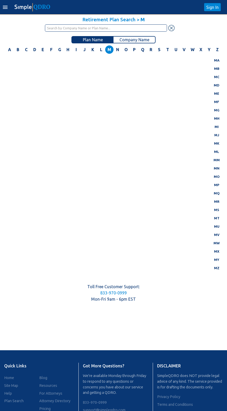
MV (216, 235)
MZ (216, 268)
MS (216, 210)
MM (216, 160)
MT (216, 218)
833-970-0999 (113, 293)
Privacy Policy (168, 397)
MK (216, 143)
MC (216, 77)
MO (217, 176)
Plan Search (14, 401)
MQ (217, 193)
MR (216, 201)
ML (216, 151)
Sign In (212, 7)
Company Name (134, 39)
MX (216, 251)
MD (216, 85)
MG (216, 110)
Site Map (11, 385)
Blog (43, 378)
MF (216, 102)
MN (216, 168)
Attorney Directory (54, 401)
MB (216, 68)
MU (216, 226)
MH (216, 118)
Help (8, 393)
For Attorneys (50, 393)
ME (216, 93)
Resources (48, 385)
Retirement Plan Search (109, 19)
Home (9, 378)
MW (216, 243)
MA (216, 60)
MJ (216, 135)
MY (216, 259)
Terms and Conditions (175, 404)
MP (216, 185)
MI (217, 127)
